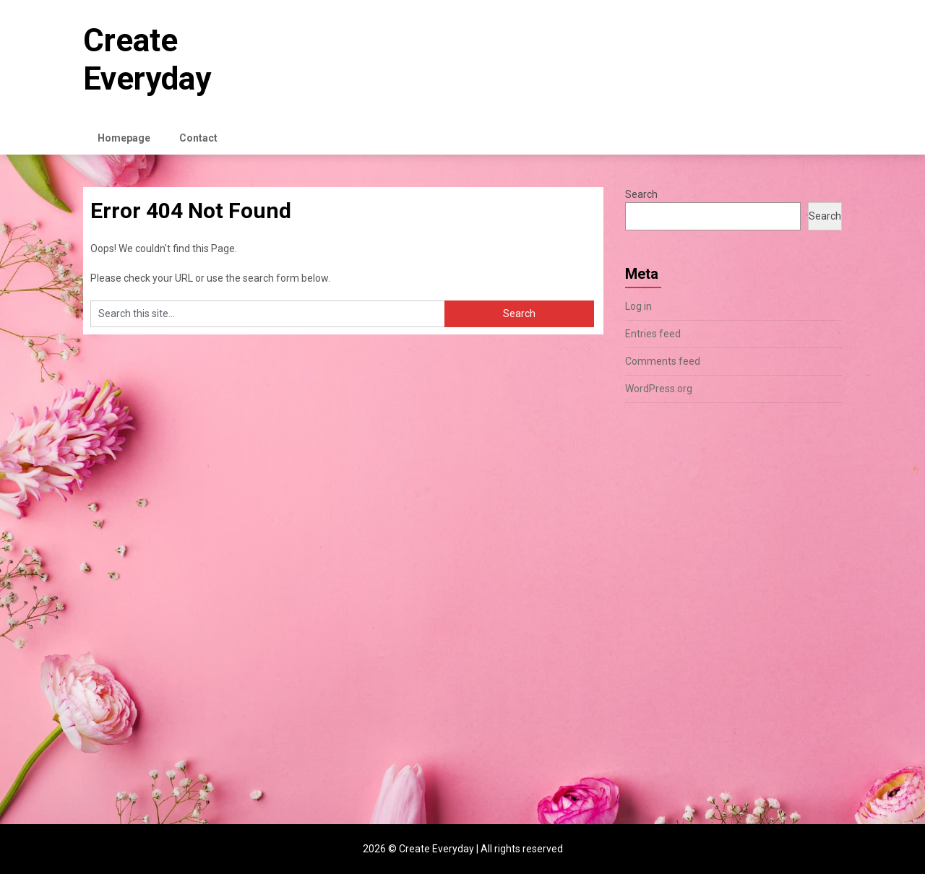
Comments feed (662, 361)
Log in (638, 306)
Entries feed (653, 333)
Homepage (124, 138)
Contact (198, 138)
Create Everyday (147, 60)
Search (641, 194)
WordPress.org (658, 388)
